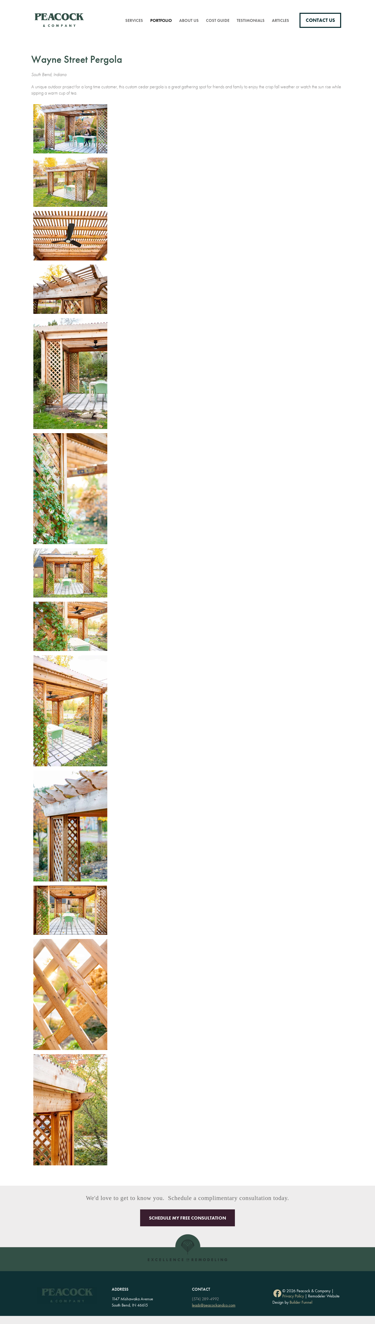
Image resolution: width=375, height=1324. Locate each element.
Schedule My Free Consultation (187, 1218)
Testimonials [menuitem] (251, 20)
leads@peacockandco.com (213, 1305)
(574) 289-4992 (205, 1299)
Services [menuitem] (134, 20)
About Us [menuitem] (189, 20)
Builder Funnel (301, 1302)
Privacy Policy (293, 1296)
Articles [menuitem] (280, 20)
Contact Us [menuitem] (320, 20)
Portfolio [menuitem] (161, 20)
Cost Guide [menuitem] (217, 20)
